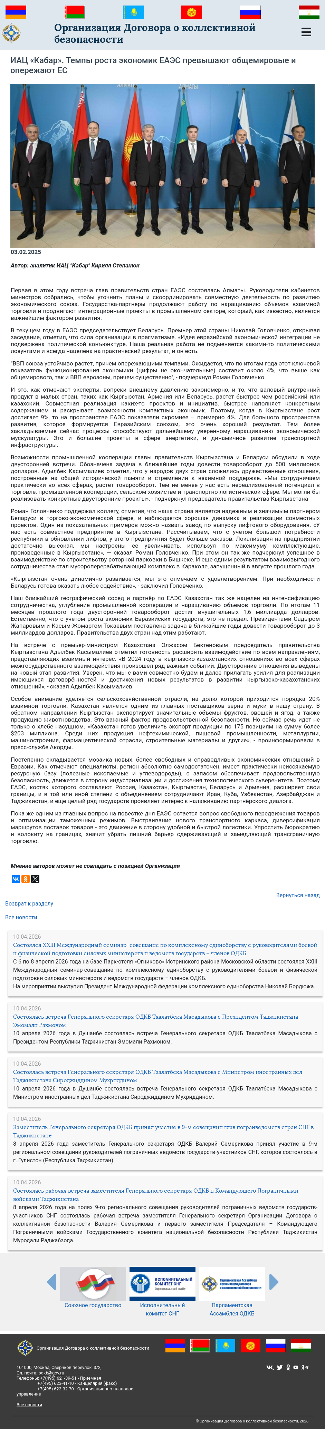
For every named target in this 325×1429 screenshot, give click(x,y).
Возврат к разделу (29, 903)
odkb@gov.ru (51, 1373)
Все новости (21, 917)
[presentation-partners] (51, 1281)
